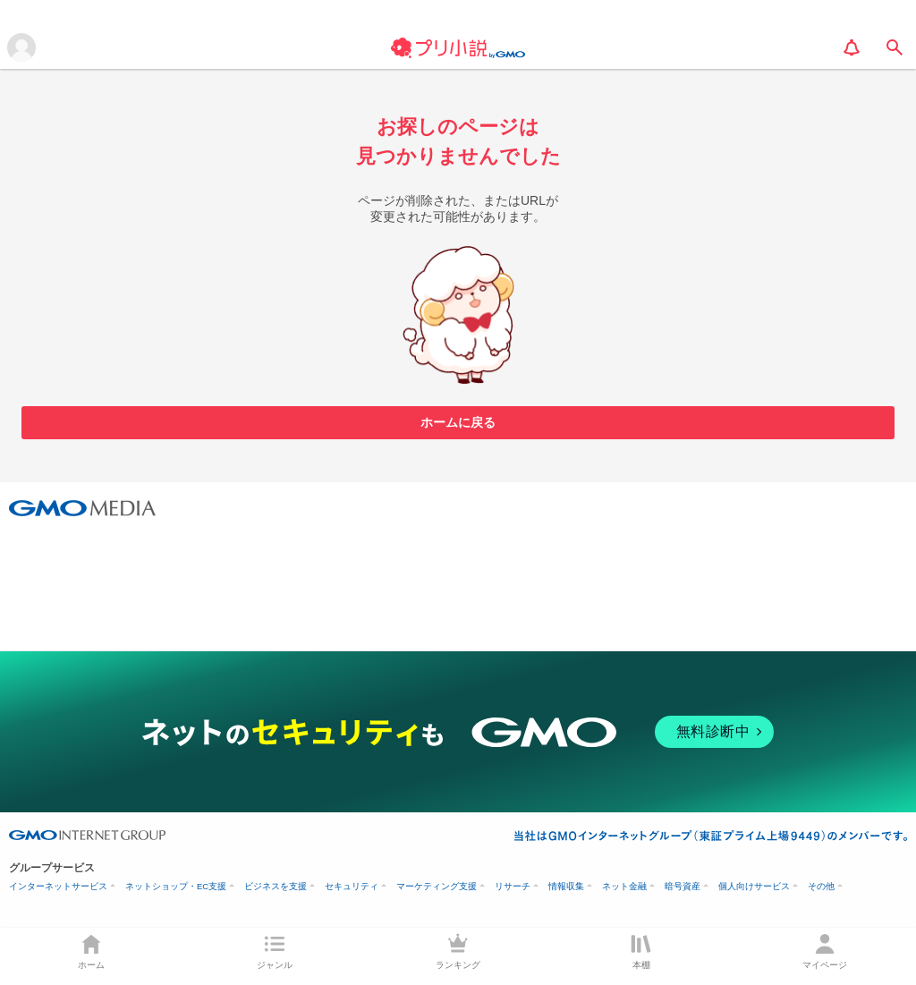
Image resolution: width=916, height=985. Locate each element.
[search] (894, 47)
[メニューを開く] (21, 47)
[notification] (851, 47)
